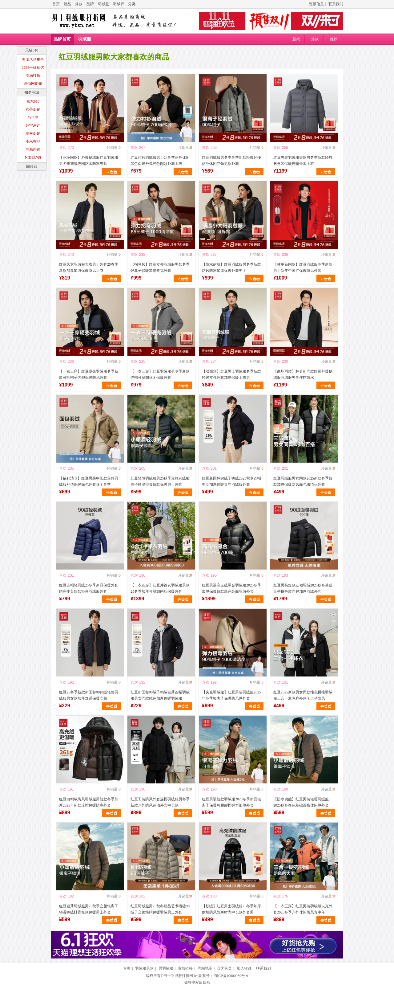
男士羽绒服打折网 (178, 976)
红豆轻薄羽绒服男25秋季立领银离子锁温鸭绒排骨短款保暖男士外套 (88, 909)
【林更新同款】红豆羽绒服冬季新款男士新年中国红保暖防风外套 (302, 267)
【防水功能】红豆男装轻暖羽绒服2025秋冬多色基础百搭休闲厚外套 (301, 802)
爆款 (78, 4)
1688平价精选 (33, 67)
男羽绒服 (166, 968)
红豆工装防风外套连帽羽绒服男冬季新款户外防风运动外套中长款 (160, 802)
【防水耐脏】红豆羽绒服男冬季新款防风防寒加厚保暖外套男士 (231, 267)
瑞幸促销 (33, 133)
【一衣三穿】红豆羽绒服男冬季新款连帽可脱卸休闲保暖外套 (160, 374)
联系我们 (335, 4)
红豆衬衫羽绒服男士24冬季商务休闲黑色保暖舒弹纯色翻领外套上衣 (160, 160)
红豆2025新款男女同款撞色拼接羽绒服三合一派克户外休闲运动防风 (302, 695)
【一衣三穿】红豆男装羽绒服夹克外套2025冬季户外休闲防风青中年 (302, 909)
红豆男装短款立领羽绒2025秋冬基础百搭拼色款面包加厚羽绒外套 (302, 588)
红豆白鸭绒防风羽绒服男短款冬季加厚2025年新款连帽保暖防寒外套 (88, 802)
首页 (56, 4)
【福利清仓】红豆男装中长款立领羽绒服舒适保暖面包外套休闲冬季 (88, 481)
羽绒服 (103, 4)
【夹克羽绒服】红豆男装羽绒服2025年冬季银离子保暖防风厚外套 (231, 695)
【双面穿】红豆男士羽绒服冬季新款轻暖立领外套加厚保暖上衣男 (231, 374)
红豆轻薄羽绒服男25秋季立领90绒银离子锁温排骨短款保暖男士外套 (160, 481)
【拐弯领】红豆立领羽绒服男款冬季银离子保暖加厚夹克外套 (160, 267)
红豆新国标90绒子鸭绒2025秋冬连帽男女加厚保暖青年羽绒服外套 (231, 481)
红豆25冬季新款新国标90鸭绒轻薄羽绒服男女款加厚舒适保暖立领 (88, 695)
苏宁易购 (33, 125)
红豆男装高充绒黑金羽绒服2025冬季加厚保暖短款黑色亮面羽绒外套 (231, 588)
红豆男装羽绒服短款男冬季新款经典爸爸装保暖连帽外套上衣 (302, 160)
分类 (131, 4)
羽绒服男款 (144, 968)
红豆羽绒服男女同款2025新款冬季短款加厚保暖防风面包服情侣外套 (302, 481)
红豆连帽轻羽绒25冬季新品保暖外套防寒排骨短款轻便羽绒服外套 (88, 588)
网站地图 (205, 968)
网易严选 (33, 149)
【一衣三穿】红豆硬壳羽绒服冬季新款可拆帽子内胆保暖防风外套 (88, 374)
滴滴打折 (33, 75)
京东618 (32, 101)
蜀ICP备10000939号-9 (230, 976)
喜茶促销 (33, 109)
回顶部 (31, 166)
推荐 (333, 39)
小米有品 (33, 141)
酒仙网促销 (33, 83)
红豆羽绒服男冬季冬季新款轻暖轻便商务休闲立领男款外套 (231, 160)
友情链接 (185, 968)
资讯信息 (316, 4)
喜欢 (62, 147)
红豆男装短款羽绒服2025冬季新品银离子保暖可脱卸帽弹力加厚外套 (231, 802)
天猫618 (31, 50)
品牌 (90, 4)
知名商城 (31, 92)
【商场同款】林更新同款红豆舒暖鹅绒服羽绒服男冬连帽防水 (302, 374)
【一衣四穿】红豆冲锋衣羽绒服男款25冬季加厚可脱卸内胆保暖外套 (160, 588)
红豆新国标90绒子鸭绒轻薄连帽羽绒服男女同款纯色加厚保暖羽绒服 (160, 695)
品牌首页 (62, 39)
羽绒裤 (118, 4)
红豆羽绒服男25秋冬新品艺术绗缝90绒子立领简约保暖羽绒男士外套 (160, 909)
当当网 (32, 117)
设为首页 (224, 968)
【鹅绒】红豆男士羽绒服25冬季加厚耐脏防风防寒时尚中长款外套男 (231, 909)
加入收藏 (244, 968)
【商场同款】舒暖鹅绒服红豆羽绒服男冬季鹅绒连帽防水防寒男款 (88, 160)
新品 (67, 4)
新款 (296, 39)
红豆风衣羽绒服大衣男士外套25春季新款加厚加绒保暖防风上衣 (88, 267)
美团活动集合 (33, 59)
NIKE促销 (33, 157)
